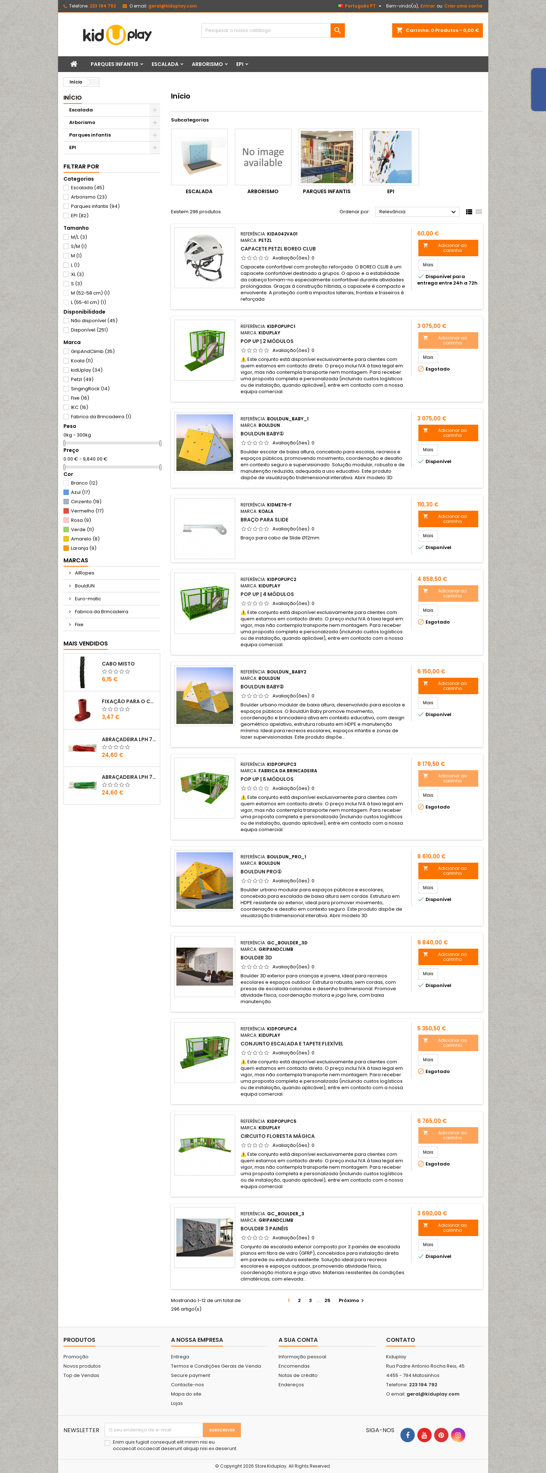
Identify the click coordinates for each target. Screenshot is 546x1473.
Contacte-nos (187, 1384)
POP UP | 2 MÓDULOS (267, 341)
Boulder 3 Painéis (264, 1228)
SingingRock (90, 388)
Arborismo (207, 64)
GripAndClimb (93, 351)
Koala (82, 360)
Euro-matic (87, 598)
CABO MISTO (118, 664)
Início (72, 98)
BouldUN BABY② (262, 686)
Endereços (291, 1384)
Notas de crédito (298, 1375)
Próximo (352, 1300)
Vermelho (87, 510)
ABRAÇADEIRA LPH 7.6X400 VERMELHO (129, 739)
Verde (82, 529)
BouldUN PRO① (261, 871)
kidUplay (87, 370)
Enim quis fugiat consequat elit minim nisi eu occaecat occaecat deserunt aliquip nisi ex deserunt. (175, 1445)
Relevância (418, 212)
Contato (400, 1340)
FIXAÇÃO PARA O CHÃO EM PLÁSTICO (129, 701)
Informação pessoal (302, 1356)
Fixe (80, 398)
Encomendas (294, 1366)
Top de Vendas (81, 1375)
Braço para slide (264, 519)
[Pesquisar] (273, 30)
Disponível (89, 329)
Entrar (428, 6)
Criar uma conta (463, 6)
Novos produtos (82, 1366)
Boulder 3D (256, 957)
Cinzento (86, 501)
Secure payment (190, 1375)
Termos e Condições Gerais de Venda (216, 1366)
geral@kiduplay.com (172, 6)
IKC (79, 407)
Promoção (76, 1356)
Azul (80, 492)
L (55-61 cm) (88, 302)
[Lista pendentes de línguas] (360, 6)
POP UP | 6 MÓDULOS (267, 779)
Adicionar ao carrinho (445, 247)
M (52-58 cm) (90, 293)
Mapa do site (186, 1394)
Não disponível (94, 320)
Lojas (177, 1403)
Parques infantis (114, 64)
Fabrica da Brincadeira (101, 416)
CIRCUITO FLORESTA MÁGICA (278, 1136)
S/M (79, 246)
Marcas (75, 560)
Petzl (82, 379)
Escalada (165, 64)
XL (77, 274)
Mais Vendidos (85, 643)
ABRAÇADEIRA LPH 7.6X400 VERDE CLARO (129, 777)
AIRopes (84, 572)
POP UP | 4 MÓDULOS (267, 594)
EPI (239, 64)
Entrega (180, 1356)
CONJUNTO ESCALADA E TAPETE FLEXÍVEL (292, 1043)
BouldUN (84, 585)
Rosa (81, 520)
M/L (79, 237)
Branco (84, 483)
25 (327, 1300)
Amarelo (85, 538)
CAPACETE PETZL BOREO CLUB (278, 248)
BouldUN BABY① (262, 433)
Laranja (83, 548)
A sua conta (298, 1340)
